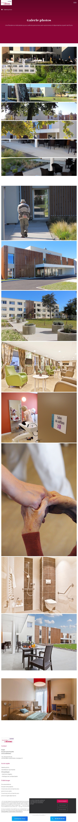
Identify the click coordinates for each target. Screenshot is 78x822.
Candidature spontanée (8, 769)
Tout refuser (62, 805)
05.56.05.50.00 (58, 818)
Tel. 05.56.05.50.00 (6, 756)
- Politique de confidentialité (9, 776)
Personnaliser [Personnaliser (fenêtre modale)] (62, 809)
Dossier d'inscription (7, 786)
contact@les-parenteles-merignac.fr (12, 758)
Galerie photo (8, 9)
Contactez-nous (19, 819)
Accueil (2, 9)
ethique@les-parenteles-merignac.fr (12, 811)
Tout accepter (62, 801)
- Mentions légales (6, 774)
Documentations (6, 784)
